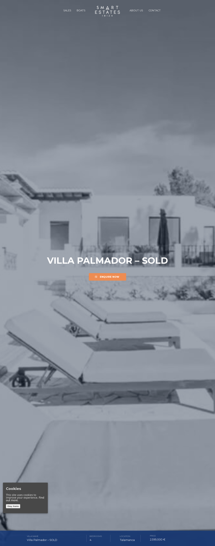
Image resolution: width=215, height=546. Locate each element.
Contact (155, 10)
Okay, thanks (13, 506)
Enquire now (109, 276)
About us (136, 10)
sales (67, 10)
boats (81, 10)
